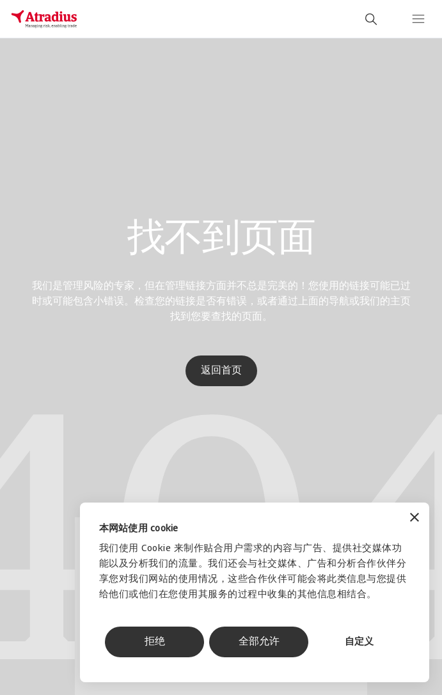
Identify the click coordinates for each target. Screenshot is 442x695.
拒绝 (155, 642)
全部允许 (259, 642)
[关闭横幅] (414, 519)
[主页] (44, 19)
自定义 (359, 642)
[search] (371, 19)
